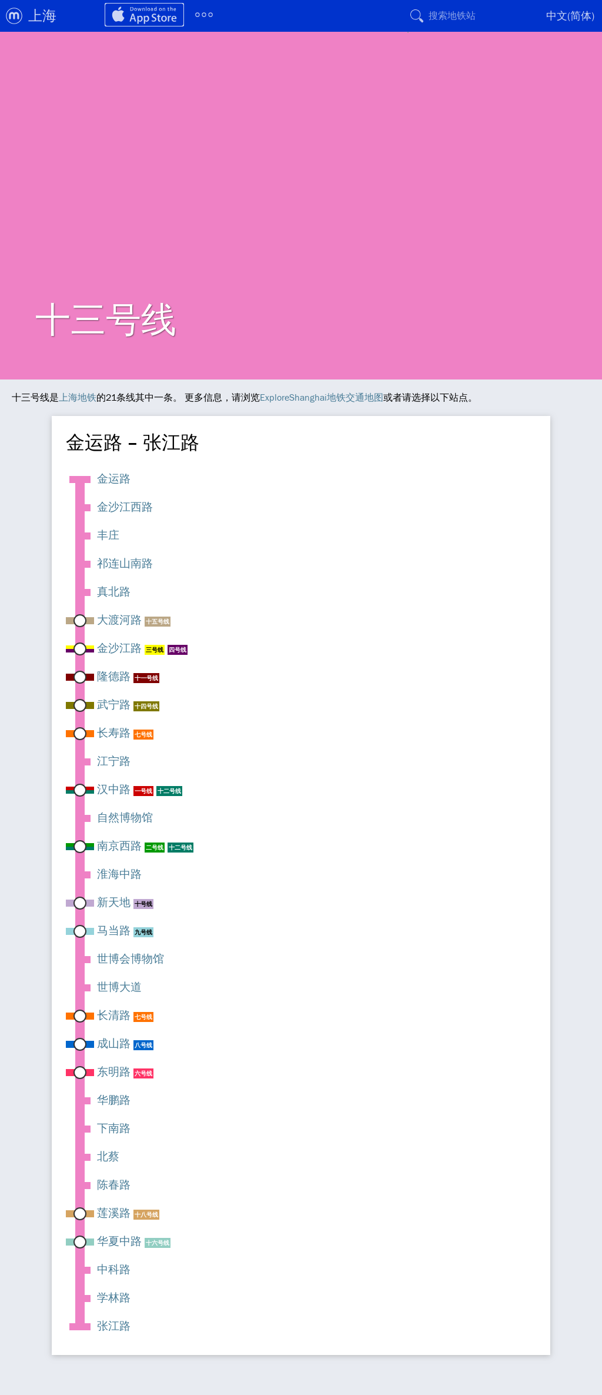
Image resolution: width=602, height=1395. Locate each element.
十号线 (143, 904)
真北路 (114, 591)
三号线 (154, 650)
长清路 (114, 1015)
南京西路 (119, 845)
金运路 (114, 478)
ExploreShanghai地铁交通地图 (321, 397)
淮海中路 (119, 874)
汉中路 (114, 789)
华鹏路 (114, 1100)
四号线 (177, 650)
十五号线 (157, 621)
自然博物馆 (125, 817)
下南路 (114, 1128)
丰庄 (108, 535)
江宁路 (114, 761)
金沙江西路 (125, 507)
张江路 (114, 1326)
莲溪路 (114, 1213)
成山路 (114, 1043)
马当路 (114, 930)
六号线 (143, 1073)
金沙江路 (119, 648)
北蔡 (108, 1156)
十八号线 (146, 1214)
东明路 (114, 1071)
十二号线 (169, 791)
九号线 (143, 932)
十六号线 (157, 1243)
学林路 (114, 1297)
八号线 (143, 1045)
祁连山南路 (125, 563)
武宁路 (114, 704)
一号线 (143, 791)
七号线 (143, 734)
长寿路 (114, 732)
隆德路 (114, 676)
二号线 (154, 847)
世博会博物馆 (130, 958)
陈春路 (114, 1184)
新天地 (114, 902)
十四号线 (146, 706)
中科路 (114, 1269)
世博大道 (119, 987)
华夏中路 (119, 1241)
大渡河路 (119, 619)
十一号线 (146, 678)
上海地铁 (77, 397)
